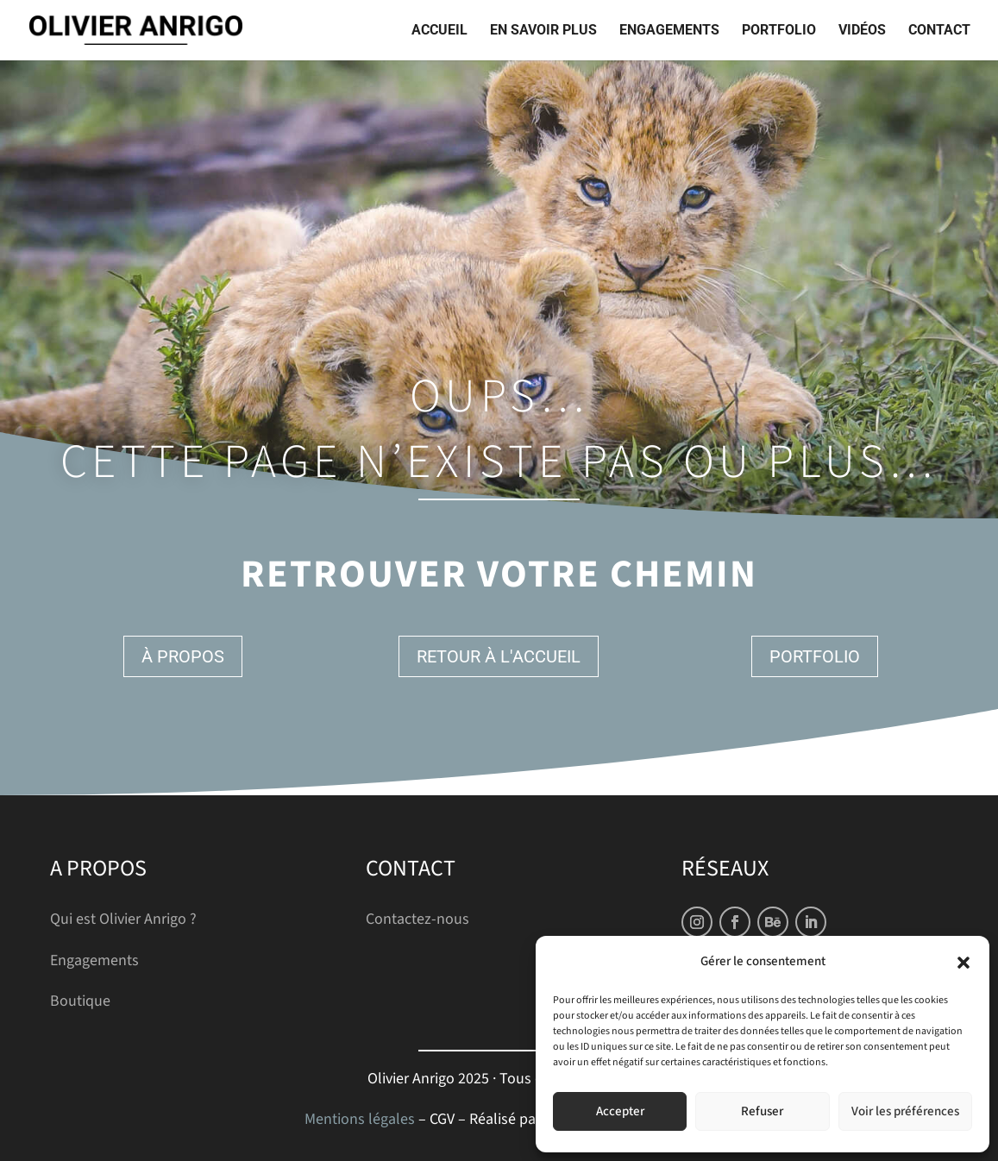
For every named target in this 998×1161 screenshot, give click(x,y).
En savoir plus (543, 31)
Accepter (620, 1111)
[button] (963, 962)
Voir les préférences (905, 1111)
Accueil (439, 31)
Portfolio (779, 31)
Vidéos (862, 31)
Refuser (762, 1111)
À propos (182, 656)
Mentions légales (359, 1119)
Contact (939, 31)
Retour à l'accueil (499, 656)
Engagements (669, 31)
